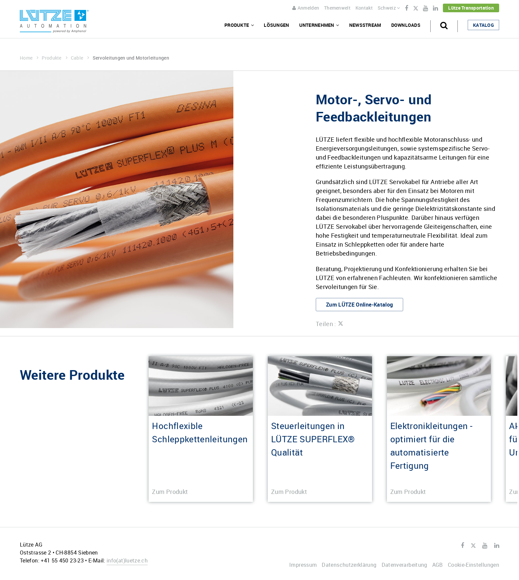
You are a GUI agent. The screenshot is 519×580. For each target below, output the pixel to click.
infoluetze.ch (127, 560)
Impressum (303, 564)
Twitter (415, 8)
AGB (437, 564)
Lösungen (276, 25)
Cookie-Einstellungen (473, 564)
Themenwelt (337, 8)
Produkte (55, 58)
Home (29, 58)
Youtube (425, 8)
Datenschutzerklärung (349, 564)
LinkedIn (435, 8)
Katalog (483, 25)
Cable (80, 58)
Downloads (406, 25)
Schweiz (389, 8)
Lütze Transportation (471, 8)
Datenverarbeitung (404, 564)
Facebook (406, 8)
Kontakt (364, 8)
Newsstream (365, 25)
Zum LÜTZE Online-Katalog (359, 304)
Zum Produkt (170, 492)
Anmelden (305, 8)
